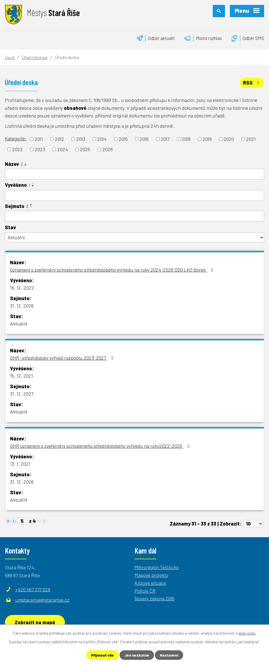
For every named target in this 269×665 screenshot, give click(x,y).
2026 (107, 149)
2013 (80, 139)
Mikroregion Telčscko (156, 567)
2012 (59, 139)
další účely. (247, 633)
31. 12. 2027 (21, 394)
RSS (252, 83)
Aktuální (18, 324)
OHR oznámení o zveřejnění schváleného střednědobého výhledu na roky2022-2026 (101, 446)
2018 (186, 139)
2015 (123, 139)
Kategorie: (15, 138)
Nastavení (169, 655)
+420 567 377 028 (32, 589)
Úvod (9, 57)
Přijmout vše (102, 655)
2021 (251, 139)
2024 (62, 149)
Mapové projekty (151, 575)
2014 (102, 139)
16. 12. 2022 (22, 288)
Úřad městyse (35, 57)
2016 (144, 139)
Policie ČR (144, 591)
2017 (165, 139)
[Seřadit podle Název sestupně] (26, 165)
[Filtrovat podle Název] (134, 174)
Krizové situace (150, 583)
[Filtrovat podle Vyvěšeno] (134, 195)
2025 (85, 149)
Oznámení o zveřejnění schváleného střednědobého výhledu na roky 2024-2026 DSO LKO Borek (112, 270)
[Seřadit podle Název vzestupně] (26, 163)
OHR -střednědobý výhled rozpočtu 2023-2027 (63, 358)
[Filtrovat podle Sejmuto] (134, 216)
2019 (207, 139)
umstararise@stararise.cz (42, 600)
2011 (39, 139)
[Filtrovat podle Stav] (134, 237)
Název (14, 164)
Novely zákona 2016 (154, 598)
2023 (40, 149)
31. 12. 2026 (22, 306)
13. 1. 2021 (20, 464)
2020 (229, 139)
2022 (17, 149)
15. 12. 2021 (21, 376)
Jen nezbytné (136, 655)
